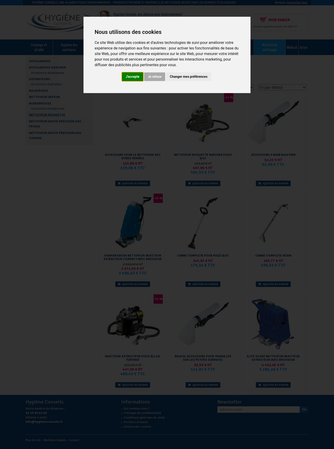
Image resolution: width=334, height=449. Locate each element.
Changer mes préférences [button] (188, 76)
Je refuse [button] (154, 76)
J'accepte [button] (133, 76)
